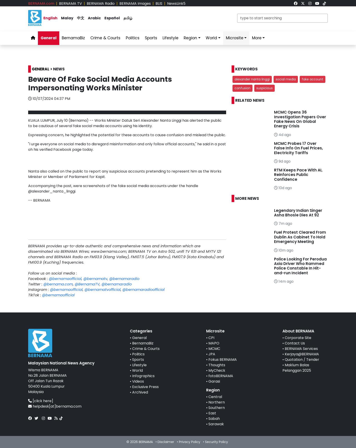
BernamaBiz (142, 343)
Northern (216, 402)
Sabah (214, 418)
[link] (295, 3)
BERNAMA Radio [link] (101, 3)
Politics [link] (132, 38)
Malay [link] (67, 18)
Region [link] (190, 38)
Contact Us (295, 343)
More (257, 38)
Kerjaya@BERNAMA (302, 354)
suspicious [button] (264, 88)
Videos (138, 381)
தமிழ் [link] (128, 18)
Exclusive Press (145, 386)
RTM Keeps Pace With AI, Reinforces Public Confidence (298, 174)
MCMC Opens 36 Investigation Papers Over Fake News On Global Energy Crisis (300, 119)
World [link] (211, 38)
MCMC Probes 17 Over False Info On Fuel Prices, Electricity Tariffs (298, 148)
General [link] (49, 38)
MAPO (213, 343)
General (139, 337)
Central (215, 396)
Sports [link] (151, 38)
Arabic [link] (94, 18)
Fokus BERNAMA (222, 359)
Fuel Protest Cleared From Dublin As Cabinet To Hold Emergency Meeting (300, 237)
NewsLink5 (176, 3)
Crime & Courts (146, 348)
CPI (211, 337)
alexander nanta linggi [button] (252, 79)
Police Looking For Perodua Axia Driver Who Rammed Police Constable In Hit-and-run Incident (300, 266)
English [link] (50, 18)
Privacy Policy (189, 442)
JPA (211, 354)
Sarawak (216, 424)
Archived (140, 392)
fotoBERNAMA (220, 376)
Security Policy (216, 442)
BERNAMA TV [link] (70, 3)
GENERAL (40, 69)
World (137, 370)
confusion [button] (242, 88)
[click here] (43, 400)
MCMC (214, 348)
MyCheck (216, 370)
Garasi (214, 381)
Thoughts (216, 365)
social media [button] (286, 79)
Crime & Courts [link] (105, 38)
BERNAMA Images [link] (135, 3)
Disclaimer (166, 442)
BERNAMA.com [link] (41, 3)
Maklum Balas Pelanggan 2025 (296, 367)
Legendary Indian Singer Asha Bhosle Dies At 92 (298, 213)
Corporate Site (298, 337)
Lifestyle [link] (170, 38)
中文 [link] (80, 18)
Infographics (143, 376)
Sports (138, 359)
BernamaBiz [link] (73, 38)
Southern (216, 407)
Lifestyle (139, 365)
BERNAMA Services (301, 348)
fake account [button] (312, 79)
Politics (138, 354)
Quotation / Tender (302, 359)
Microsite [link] (234, 38)
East (212, 413)
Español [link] (112, 18)
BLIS (159, 3)
